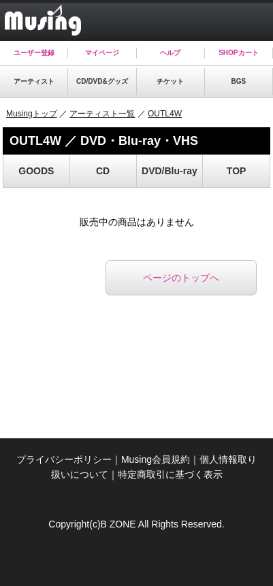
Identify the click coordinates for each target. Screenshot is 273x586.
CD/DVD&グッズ (102, 81)
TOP (236, 170)
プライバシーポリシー (64, 459)
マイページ (102, 52)
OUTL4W (165, 113)
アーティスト (34, 81)
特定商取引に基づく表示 (170, 474)
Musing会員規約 (155, 459)
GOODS (36, 170)
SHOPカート (238, 52)
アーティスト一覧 (102, 113)
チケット (170, 81)
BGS (238, 81)
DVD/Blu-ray (169, 170)
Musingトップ (31, 113)
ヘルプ (170, 52)
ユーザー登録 (34, 52)
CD (103, 170)
